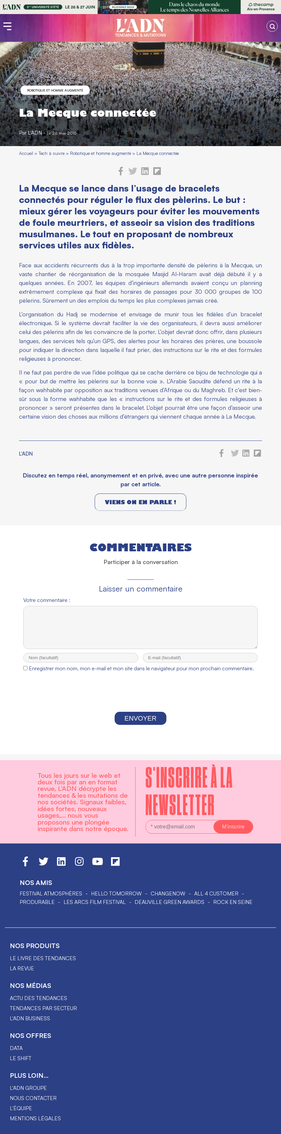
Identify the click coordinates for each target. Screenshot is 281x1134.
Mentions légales (35, 1118)
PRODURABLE (37, 902)
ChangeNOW (168, 893)
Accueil (26, 153)
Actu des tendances (38, 998)
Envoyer (140, 724)
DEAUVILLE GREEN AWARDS (169, 902)
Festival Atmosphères (51, 893)
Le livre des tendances (43, 958)
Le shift (20, 1058)
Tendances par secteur (43, 1008)
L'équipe (21, 1108)
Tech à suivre (52, 153)
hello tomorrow (116, 893)
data (16, 1048)
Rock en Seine (233, 902)
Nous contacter (33, 1098)
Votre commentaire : (46, 600)
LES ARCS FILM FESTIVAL (95, 902)
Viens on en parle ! (140, 502)
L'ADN (35, 132)
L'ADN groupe (28, 1088)
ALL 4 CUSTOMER (216, 893)
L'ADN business (30, 1018)
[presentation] (140, 699)
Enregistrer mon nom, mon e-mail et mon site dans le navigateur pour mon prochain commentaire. (141, 674)
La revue (22, 968)
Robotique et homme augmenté (55, 90)
